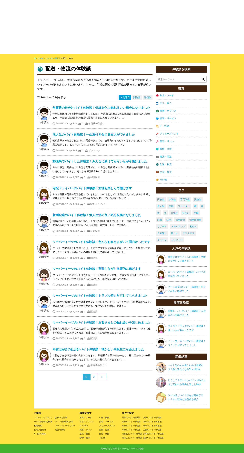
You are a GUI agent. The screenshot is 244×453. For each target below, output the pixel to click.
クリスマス (189, 233)
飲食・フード (165, 95)
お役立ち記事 (61, 417)
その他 (161, 179)
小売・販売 (164, 103)
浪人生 (160, 206)
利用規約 (38, 425)
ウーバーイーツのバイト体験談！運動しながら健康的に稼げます (97, 268)
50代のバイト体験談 (131, 430)
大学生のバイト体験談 (153, 434)
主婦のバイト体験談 (152, 430)
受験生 (197, 199)
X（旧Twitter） (40, 434)
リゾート (162, 226)
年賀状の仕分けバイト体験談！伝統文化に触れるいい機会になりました (101, 107)
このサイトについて (43, 417)
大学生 (172, 199)
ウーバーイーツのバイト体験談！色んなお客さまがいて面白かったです (101, 242)
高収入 (174, 213)
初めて (193, 226)
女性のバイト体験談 (152, 417)
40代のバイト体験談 (152, 425)
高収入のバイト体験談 (132, 438)
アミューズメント (167, 133)
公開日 (126, 97)
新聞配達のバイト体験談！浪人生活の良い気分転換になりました (97, 215)
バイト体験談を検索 (43, 421)
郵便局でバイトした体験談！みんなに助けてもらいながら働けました (100, 161)
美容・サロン (165, 141)
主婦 (171, 206)
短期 (168, 219)
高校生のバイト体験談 (132, 434)
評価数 (147, 97)
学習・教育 (164, 172)
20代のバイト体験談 (152, 421)
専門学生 (185, 199)
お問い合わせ (40, 430)
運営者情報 (60, 430)
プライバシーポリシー (65, 425)
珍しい (174, 233)
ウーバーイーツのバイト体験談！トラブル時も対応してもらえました (100, 295)
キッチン (162, 240)
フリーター (184, 206)
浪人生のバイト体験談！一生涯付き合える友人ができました (94, 134)
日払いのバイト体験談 (153, 438)
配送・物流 (164, 164)
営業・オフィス (166, 110)
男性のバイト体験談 (131, 417)
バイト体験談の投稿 (64, 421)
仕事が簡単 (195, 219)
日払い (185, 213)
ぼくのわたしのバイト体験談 (131, 448)
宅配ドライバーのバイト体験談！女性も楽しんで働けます (92, 188)
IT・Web (162, 126)
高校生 (160, 199)
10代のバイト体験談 (131, 421)
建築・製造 (164, 156)
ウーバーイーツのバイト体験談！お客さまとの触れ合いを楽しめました (101, 322)
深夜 (159, 219)
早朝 (196, 213)
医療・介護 (164, 149)
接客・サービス (166, 118)
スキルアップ (178, 226)
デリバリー (177, 240)
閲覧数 (136, 97)
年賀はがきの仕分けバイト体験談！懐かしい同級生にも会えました (98, 349)
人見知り (162, 233)
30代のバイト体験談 (131, 425)
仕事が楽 (180, 219)
